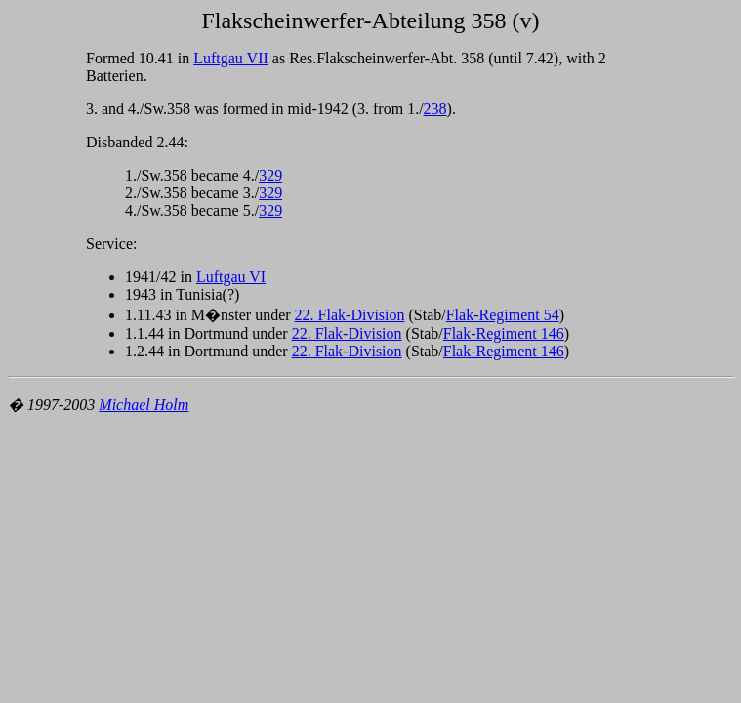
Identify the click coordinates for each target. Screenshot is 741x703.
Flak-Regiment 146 (503, 333)
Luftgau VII (230, 58)
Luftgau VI (231, 277)
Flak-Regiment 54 (502, 315)
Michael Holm (143, 404)
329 (270, 175)
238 (435, 109)
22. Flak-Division (350, 315)
